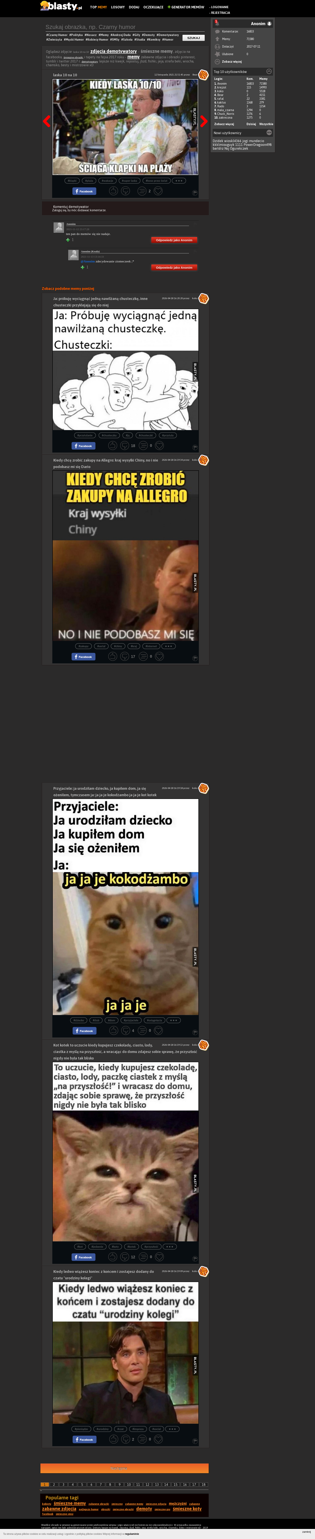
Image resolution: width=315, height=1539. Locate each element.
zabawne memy (134, 1504)
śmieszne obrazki (74, 57)
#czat (120, 1429)
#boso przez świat (156, 181)
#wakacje (107, 181)
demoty (144, 1508)
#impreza (138, 1429)
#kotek (131, 1247)
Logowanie (220, 7)
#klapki (72, 181)
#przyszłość (151, 1247)
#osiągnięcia (154, 1020)
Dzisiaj (251, 124)
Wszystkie (266, 124)
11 (138, 1484)
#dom (111, 1020)
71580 (250, 39)
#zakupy (83, 646)
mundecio (256, 141)
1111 (239, 145)
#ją (127, 435)
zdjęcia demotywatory (113, 51)
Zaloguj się (59, 210)
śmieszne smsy (64, 1514)
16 (185, 1484)
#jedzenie (97, 1247)
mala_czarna (225, 110)
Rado (220, 106)
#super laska (129, 181)
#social (156, 1429)
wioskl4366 (233, 141)
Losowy (118, 7)
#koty (115, 1247)
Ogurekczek (239, 148)
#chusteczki (146, 435)
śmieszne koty (187, 1508)
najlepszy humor (89, 1509)
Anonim (222, 83)
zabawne (194, 1504)
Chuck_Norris (225, 113)
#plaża (89, 181)
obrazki (105, 1509)
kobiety (46, 1504)
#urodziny (103, 1429)
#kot (80, 1247)
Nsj (226, 148)
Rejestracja (220, 12)
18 (204, 1484)
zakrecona (225, 117)
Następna (202, 111)
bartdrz (218, 148)
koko (220, 91)
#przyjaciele (131, 1020)
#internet (151, 646)
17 (194, 1484)
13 (157, 1484)
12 (147, 1484)
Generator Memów (186, 7)
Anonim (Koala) (90, 251)
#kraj (134, 646)
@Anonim (88, 261)
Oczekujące (153, 7)
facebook (47, 1514)
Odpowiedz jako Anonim (174, 240)
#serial (101, 646)
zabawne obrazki (99, 1504)
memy (133, 56)
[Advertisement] (125, 694)
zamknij (306, 1531)
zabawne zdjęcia (59, 1508)
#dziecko (78, 1020)
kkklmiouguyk (223, 145)
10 (129, 1484)
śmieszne (117, 1504)
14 (166, 1484)
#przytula (168, 435)
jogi (245, 141)
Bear (220, 95)
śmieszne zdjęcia (156, 1504)
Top (98, 7)
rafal (220, 98)
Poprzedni (48, 111)
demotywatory (90, 61)
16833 (250, 31)
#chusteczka (109, 435)
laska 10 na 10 (65, 75)
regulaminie (132, 1534)
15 (175, 1484)
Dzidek (218, 141)
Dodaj (134, 7)
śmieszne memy (70, 1503)
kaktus (221, 102)
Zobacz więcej (232, 61)
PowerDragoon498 (258, 145)
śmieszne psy (162, 1509)
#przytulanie (85, 435)
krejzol (221, 87)
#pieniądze (81, 1429)
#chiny (118, 646)
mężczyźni (178, 1503)
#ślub (96, 1020)
